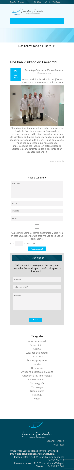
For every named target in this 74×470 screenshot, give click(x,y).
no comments (57, 161)
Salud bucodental (37, 379)
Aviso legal (58, 444)
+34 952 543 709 (55, 466)
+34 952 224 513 (55, 460)
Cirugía (37, 348)
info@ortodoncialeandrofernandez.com (32, 453)
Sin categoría (44, 73)
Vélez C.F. (37, 394)
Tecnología (37, 387)
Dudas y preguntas (37, 360)
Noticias (37, 364)
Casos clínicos (37, 345)
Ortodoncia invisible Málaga (37, 375)
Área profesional (37, 341)
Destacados (37, 356)
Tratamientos (37, 391)
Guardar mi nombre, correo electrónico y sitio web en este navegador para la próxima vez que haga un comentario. (37, 236)
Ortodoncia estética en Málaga (37, 371)
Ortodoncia (37, 368)
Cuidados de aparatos (37, 352)
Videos (37, 398)
